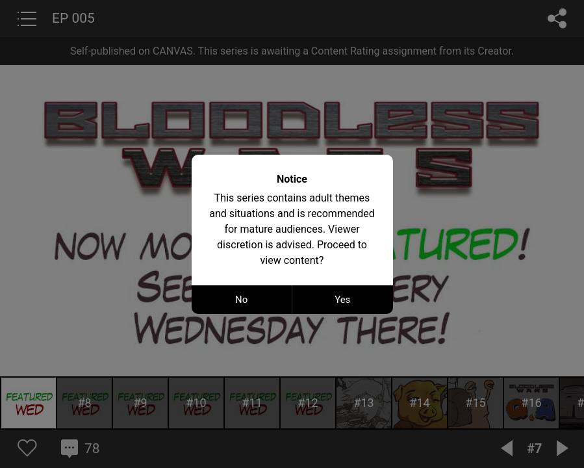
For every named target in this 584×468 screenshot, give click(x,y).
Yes (342, 300)
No (241, 300)
